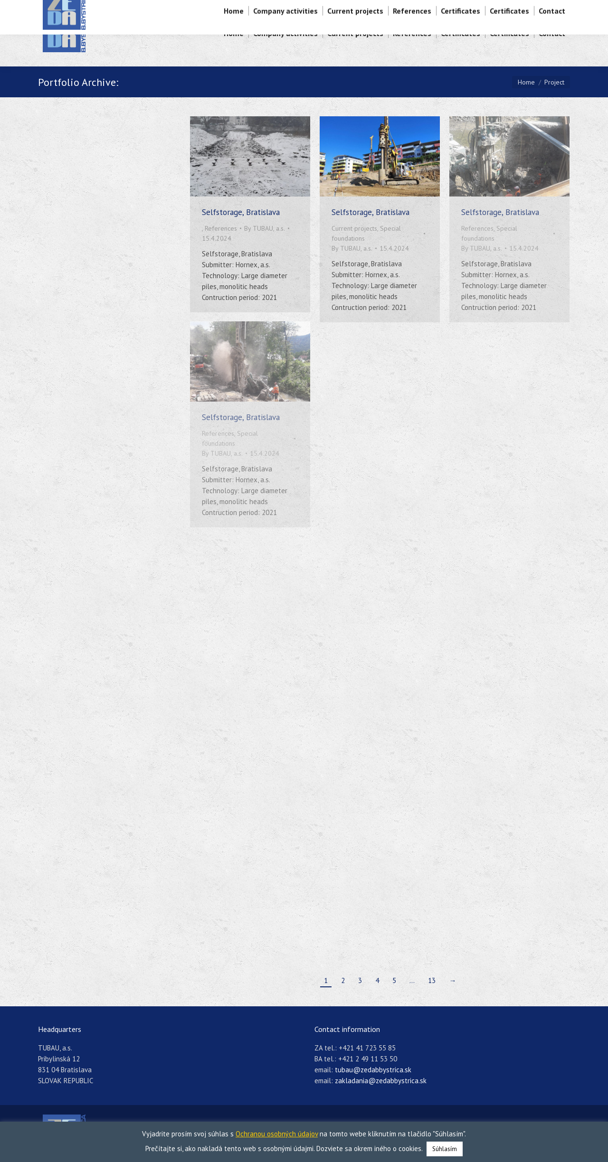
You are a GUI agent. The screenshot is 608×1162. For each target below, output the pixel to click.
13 (432, 980)
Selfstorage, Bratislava (241, 212)
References (221, 228)
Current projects (354, 228)
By (264, 228)
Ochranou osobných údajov (277, 1133)
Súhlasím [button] (444, 1149)
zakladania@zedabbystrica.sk (381, 1080)
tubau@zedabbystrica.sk (373, 1069)
